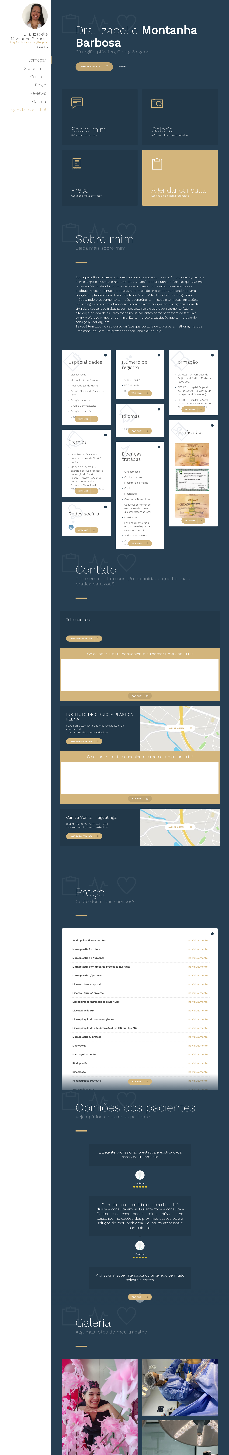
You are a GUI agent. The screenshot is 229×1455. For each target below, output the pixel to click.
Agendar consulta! (28, 109)
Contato (38, 76)
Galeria (39, 101)
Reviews (38, 93)
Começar (37, 60)
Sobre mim (35, 68)
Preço (40, 85)
